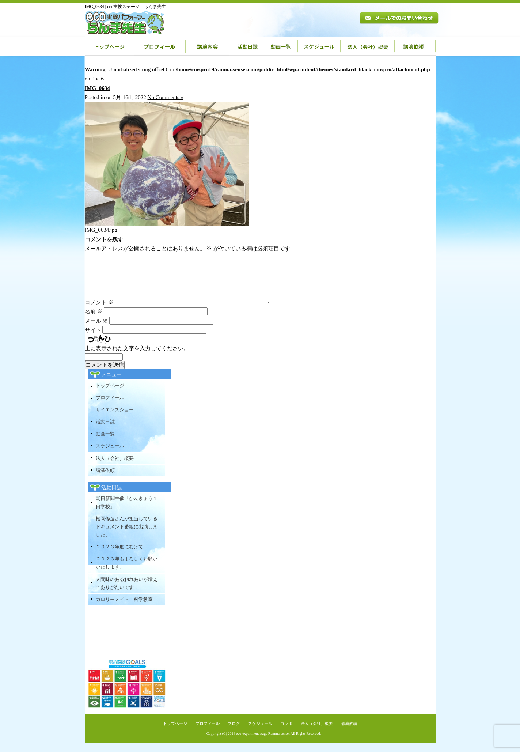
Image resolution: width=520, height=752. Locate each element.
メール (96, 330)
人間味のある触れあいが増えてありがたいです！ (126, 592)
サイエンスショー (115, 418)
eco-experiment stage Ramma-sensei (263, 742)
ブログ (234, 732)
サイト (93, 339)
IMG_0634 (97, 88)
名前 (94, 320)
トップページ (109, 46)
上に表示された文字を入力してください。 (137, 357)
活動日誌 (246, 46)
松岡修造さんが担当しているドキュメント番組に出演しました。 (126, 535)
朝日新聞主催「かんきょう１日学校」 (126, 511)
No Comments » (165, 97)
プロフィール (160, 46)
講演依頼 (415, 46)
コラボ (286, 732)
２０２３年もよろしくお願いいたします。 (126, 571)
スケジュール (319, 46)
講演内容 (207, 46)
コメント (99, 311)
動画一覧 (281, 46)
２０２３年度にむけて (119, 555)
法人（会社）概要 (368, 46)
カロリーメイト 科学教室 (124, 608)
